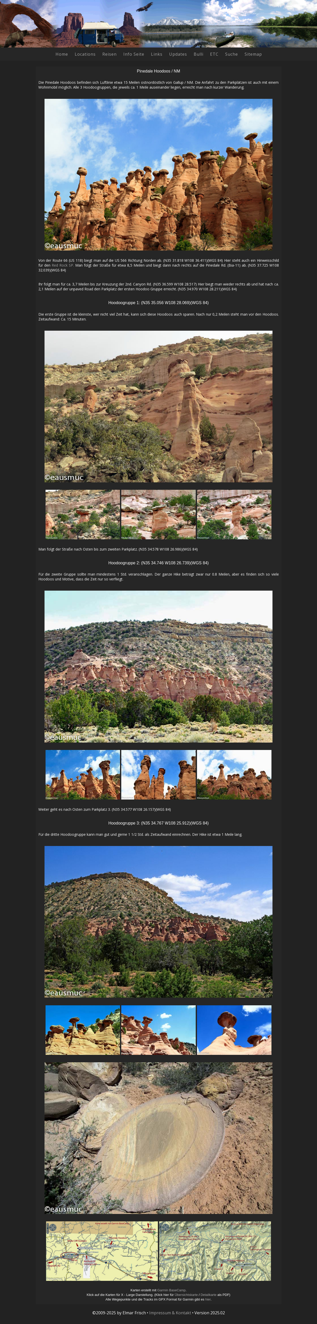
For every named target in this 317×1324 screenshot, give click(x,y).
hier (208, 1299)
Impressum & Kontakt (170, 1313)
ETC (214, 54)
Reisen (109, 54)
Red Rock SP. (63, 265)
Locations (85, 54)
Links (156, 54)
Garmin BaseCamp (171, 1290)
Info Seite (133, 54)
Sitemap (253, 54)
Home (62, 54)
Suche (231, 54)
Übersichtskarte (186, 1295)
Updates (178, 54)
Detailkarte (208, 1295)
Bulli (198, 54)
